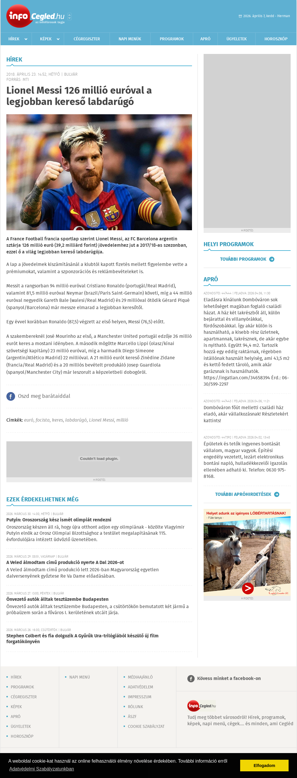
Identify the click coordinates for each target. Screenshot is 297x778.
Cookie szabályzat (146, 726)
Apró (205, 39)
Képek (46, 39)
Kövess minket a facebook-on (229, 678)
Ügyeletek (237, 39)
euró (28, 420)
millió (122, 420)
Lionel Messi (101, 420)
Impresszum (139, 697)
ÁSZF (132, 717)
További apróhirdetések (243, 494)
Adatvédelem (140, 687)
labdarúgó (76, 420)
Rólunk (135, 707)
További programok (243, 259)
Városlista (69, 16)
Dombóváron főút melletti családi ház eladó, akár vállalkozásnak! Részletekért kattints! (246, 414)
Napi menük (130, 39)
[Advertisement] (247, 141)
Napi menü (79, 677)
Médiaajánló (140, 677)
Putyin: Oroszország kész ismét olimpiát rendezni (58, 520)
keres (57, 420)
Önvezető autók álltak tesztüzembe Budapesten (57, 599)
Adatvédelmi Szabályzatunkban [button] (41, 768)
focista (43, 420)
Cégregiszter (87, 39)
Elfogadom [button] (264, 765)
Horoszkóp (276, 39)
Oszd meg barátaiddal (44, 396)
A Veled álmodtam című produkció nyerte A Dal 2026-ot (65, 562)
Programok (172, 39)
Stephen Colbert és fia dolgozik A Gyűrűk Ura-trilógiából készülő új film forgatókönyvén (82, 638)
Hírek (13, 39)
